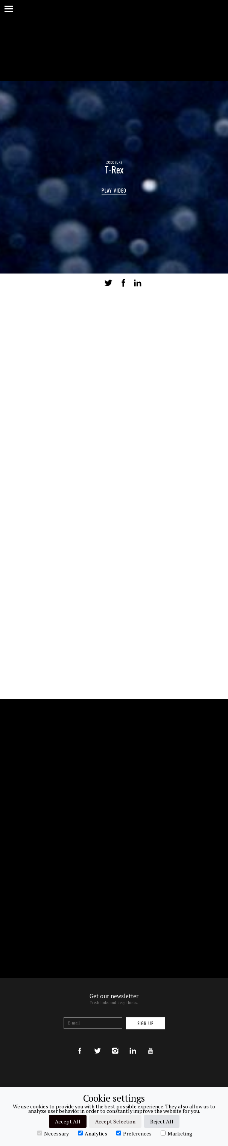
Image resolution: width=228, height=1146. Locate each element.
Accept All (68, 1121)
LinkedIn (137, 283)
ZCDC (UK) (114, 162)
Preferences (134, 1133)
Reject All (161, 1121)
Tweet (108, 283)
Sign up (145, 1023)
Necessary (53, 1133)
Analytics (92, 1133)
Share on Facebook (123, 283)
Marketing (176, 1133)
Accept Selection (115, 1121)
